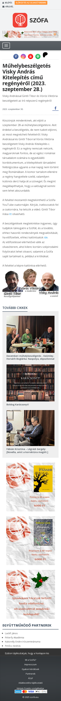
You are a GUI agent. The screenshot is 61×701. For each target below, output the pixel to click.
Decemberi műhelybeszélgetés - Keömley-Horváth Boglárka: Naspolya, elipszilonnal (30, 357)
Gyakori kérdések (30, 669)
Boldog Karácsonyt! (18, 404)
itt (10, 214)
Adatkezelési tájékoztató (31, 682)
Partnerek (30, 673)
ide (46, 237)
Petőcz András (13, 645)
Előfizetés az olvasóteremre (31, 2)
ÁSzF (30, 678)
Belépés (7, 3)
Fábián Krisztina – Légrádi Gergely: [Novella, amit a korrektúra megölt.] (27, 450)
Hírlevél (7, 7)
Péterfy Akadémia (14, 637)
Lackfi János (11, 633)
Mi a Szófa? (30, 659)
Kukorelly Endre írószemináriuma (22, 641)
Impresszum (30, 664)
